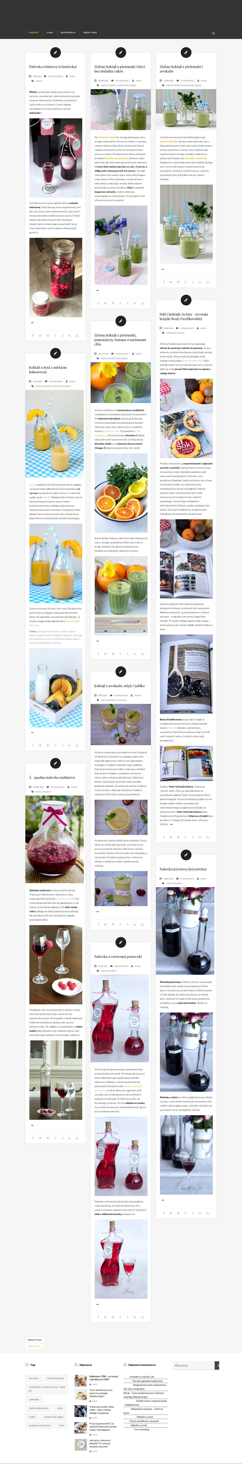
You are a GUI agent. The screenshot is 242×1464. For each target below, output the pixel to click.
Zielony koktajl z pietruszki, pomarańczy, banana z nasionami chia (120, 351)
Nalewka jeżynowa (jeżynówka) (183, 880)
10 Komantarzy (55, 76)
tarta (61, 1425)
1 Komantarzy (188, 81)
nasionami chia (111, 442)
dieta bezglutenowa (38, 1408)
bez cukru (33, 1378)
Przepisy (34, 32)
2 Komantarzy (122, 81)
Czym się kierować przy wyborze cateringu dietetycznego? (100, 1393)
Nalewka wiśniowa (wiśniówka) (53, 66)
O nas (50, 32)
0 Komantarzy (122, 365)
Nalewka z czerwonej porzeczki (118, 968)
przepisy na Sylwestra (39, 1425)
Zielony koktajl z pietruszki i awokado (181, 68)
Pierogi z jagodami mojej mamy (148, 1381)
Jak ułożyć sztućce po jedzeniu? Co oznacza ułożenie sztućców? (100, 1443)
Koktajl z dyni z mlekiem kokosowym (48, 381)
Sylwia (137, 707)
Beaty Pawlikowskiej (192, 372)
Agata (72, 76)
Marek (127, 1393)
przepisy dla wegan (53, 1416)
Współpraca (68, 32)
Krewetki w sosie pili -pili (142, 1376)
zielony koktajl (107, 137)
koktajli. (47, 509)
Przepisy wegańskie (126, 85)
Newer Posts (35, 1339)
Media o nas (90, 32)
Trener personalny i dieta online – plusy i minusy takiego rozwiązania (101, 1409)
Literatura (171, 345)
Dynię (32, 496)
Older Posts (34, 1346)
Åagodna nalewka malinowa (52, 789)
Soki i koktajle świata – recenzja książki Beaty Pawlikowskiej (184, 328)
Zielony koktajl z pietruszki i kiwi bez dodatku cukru (119, 68)
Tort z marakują (141, 1429)
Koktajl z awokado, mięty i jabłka (119, 697)
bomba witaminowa (117, 158)
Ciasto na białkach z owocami (144, 1421)
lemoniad (172, 739)
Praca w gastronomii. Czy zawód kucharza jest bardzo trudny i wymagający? (103, 1426)
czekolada (34, 1399)
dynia (60, 1408)
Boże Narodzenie (55, 1378)
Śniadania (122, 712)
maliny (32, 1416)
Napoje (39, 81)
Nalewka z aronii (145, 1416)
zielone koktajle (169, 141)
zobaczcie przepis (64, 910)
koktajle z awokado (195, 158)
